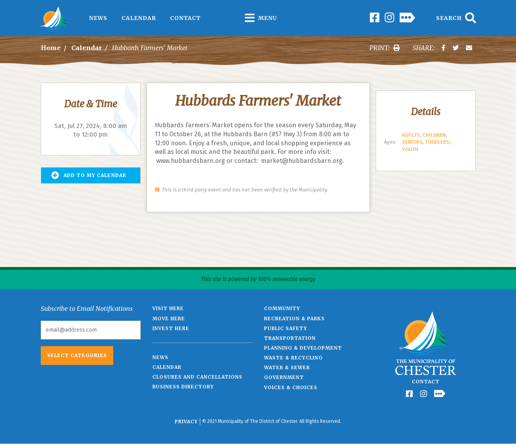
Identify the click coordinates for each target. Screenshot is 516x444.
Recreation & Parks (294, 318)
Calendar (138, 18)
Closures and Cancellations (197, 377)
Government (284, 377)
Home (51, 48)
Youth (410, 149)
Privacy (186, 421)
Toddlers (437, 142)
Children (434, 135)
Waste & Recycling (293, 358)
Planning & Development (303, 348)
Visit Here (168, 308)
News (98, 18)
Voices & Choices (290, 387)
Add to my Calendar (88, 175)
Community (282, 308)
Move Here (168, 318)
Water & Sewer (287, 367)
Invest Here (170, 328)
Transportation (290, 338)
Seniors (412, 142)
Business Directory (183, 387)
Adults (411, 135)
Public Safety (285, 328)
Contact (185, 18)
